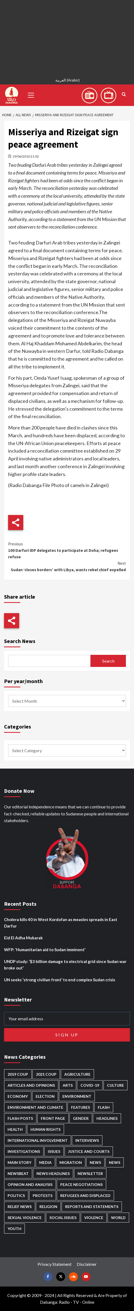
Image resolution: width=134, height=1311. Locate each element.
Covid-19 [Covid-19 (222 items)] (90, 1085)
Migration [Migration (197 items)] (70, 1162)
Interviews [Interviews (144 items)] (87, 1140)
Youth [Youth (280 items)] (14, 1228)
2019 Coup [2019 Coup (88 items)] (18, 1074)
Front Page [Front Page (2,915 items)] (53, 1118)
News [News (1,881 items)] (114, 1162)
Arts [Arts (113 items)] (68, 1085)
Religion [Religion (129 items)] (48, 1206)
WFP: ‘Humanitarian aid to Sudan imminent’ (44, 949)
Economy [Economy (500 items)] (18, 1096)
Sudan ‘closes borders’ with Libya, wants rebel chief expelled (67, 566)
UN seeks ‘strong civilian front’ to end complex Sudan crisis (59, 979)
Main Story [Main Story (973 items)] (19, 1162)
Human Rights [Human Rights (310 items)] (46, 1129)
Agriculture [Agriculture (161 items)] (77, 1074)
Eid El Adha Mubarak (23, 937)
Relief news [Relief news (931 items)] (20, 1206)
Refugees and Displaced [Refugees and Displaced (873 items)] (85, 1195)
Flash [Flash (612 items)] (104, 1107)
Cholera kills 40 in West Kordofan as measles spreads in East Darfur (60, 922)
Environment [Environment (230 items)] (76, 1096)
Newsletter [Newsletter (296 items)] (90, 1173)
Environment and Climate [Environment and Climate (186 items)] (35, 1107)
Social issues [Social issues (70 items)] (62, 1217)
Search (108, 660)
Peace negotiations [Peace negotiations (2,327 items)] (81, 1184)
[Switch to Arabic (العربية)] (67, 80)
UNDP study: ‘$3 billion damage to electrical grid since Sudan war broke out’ (65, 964)
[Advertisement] (67, 37)
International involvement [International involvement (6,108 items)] (38, 1140)
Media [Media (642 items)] (45, 1162)
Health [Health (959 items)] (15, 1129)
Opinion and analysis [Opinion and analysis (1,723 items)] (30, 1184)
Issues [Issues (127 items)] (54, 1151)
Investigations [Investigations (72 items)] (24, 1151)
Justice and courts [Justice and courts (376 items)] (88, 1151)
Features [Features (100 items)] (80, 1107)
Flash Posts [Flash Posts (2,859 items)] (20, 1118)
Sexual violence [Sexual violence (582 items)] (25, 1217)
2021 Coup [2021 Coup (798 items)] (46, 1074)
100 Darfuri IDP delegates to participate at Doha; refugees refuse (67, 550)
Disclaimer (87, 1264)
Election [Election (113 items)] (45, 1096)
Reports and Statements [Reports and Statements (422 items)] (91, 1206)
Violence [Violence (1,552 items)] (93, 1217)
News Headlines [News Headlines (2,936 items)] (53, 1173)
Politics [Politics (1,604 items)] (16, 1195)
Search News (19, 641)
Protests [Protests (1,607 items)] (42, 1195)
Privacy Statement (55, 1264)
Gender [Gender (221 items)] (81, 1118)
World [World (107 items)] (118, 1217)
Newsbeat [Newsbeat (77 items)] (18, 1173)
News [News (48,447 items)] (95, 1162)
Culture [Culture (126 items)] (115, 1085)
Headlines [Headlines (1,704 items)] (107, 1118)
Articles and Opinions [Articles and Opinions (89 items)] (31, 1085)
